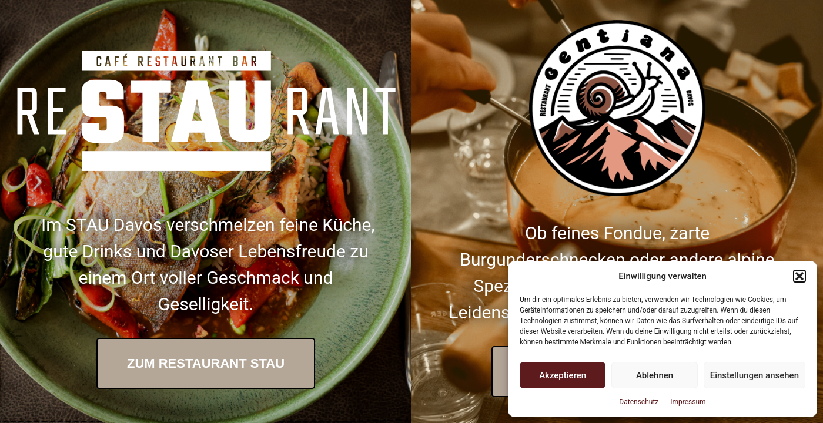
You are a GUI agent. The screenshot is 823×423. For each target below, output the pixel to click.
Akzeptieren (562, 375)
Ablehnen (654, 375)
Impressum (687, 402)
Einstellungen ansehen (754, 375)
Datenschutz (638, 402)
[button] (799, 276)
